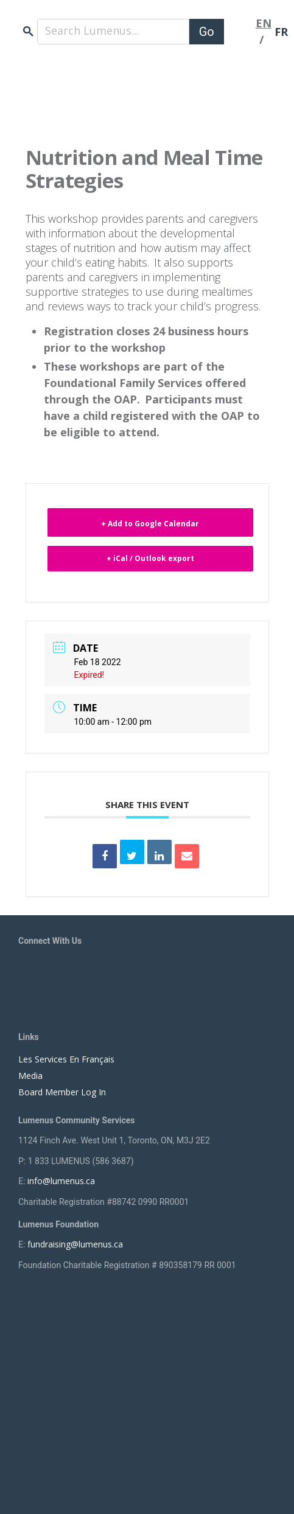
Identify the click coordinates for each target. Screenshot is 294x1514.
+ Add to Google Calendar (150, 523)
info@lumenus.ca (61, 1181)
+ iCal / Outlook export (150, 558)
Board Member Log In (62, 1092)
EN (263, 23)
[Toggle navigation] (240, 32)
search (28, 31)
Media (30, 1075)
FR (281, 31)
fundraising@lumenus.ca (75, 1244)
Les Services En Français (66, 1059)
